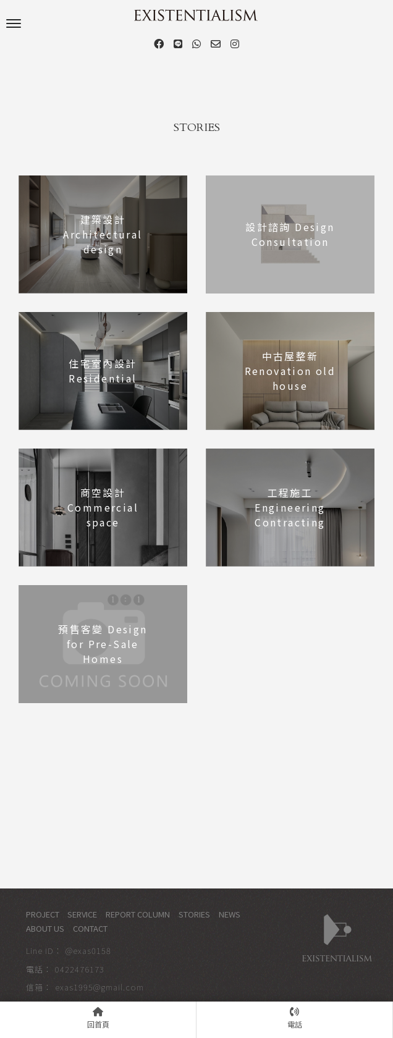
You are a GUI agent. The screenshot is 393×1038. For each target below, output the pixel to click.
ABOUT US (45, 928)
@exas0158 (88, 950)
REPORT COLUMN (138, 914)
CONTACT (90, 928)
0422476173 (79, 969)
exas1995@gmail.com (99, 987)
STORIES (194, 914)
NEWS (229, 914)
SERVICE (82, 914)
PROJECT (42, 914)
